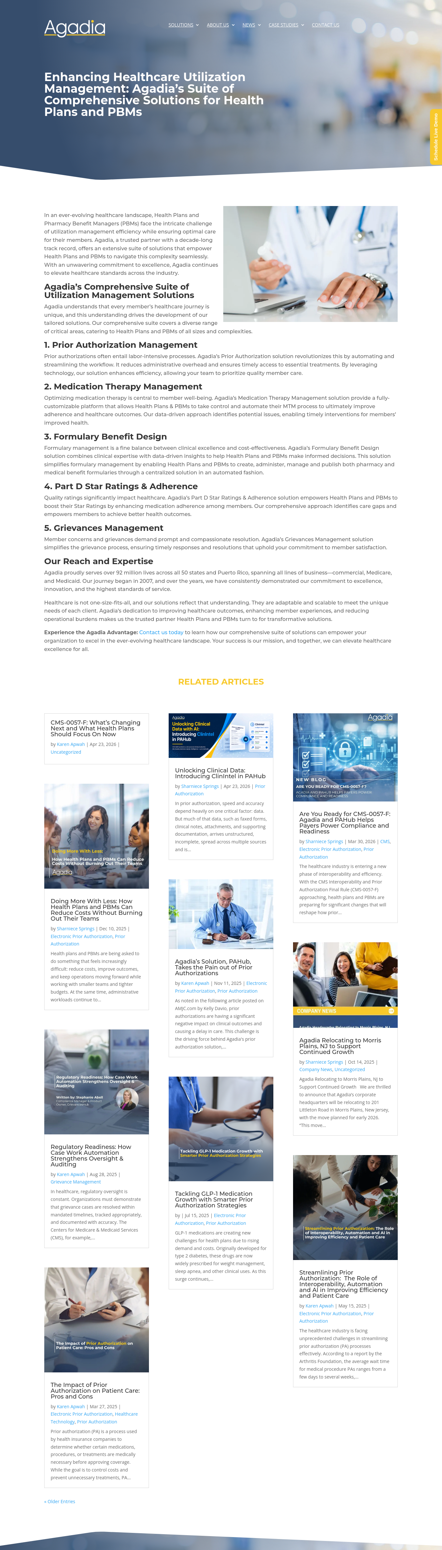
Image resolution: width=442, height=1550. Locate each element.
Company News (316, 1069)
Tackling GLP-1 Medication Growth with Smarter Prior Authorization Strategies (214, 1199)
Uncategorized (66, 752)
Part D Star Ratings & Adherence (126, 486)
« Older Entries (59, 1501)
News (249, 25)
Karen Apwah (71, 744)
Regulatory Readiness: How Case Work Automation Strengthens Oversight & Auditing (91, 1155)
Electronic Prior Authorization (82, 936)
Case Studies (284, 25)
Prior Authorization (97, 1422)
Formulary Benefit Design (110, 436)
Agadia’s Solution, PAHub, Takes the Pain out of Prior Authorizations (214, 967)
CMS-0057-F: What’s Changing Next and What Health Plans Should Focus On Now (96, 728)
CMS (385, 841)
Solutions (181, 25)
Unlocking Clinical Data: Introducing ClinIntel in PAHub (220, 773)
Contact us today (161, 632)
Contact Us (326, 25)
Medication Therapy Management (128, 386)
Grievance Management (76, 1182)
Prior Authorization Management (124, 345)
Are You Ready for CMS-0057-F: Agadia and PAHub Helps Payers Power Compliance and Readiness (345, 823)
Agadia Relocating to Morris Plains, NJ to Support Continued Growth (340, 1046)
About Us (218, 25)
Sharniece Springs (75, 928)
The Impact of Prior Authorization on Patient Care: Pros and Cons (95, 1390)
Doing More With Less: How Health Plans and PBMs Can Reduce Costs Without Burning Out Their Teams (96, 910)
